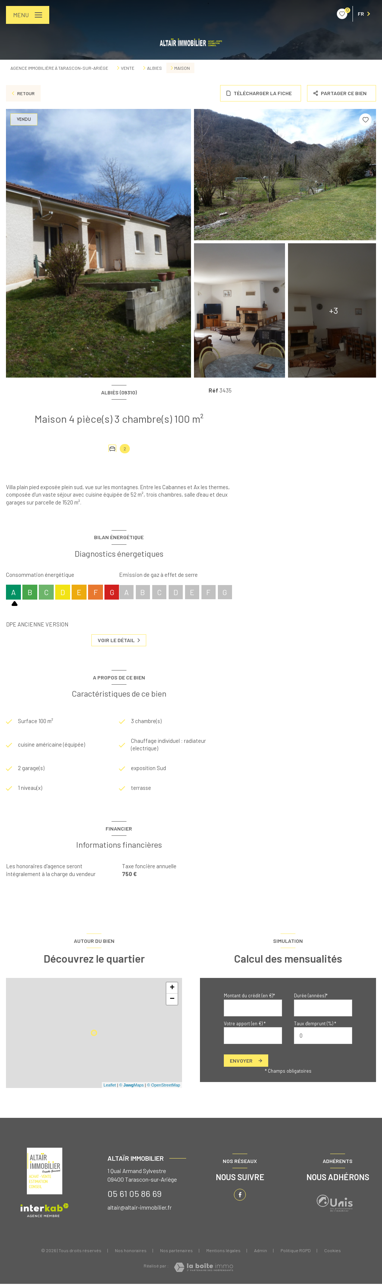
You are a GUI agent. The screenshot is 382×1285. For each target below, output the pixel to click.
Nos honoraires (131, 1251)
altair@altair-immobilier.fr (139, 1207)
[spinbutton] (323, 1036)
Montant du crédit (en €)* (249, 997)
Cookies (332, 1251)
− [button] (172, 1000)
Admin (260, 1251)
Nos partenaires (176, 1251)
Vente (127, 68)
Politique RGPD (296, 1251)
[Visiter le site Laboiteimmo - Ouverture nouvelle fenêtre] (203, 1268)
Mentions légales (223, 1251)
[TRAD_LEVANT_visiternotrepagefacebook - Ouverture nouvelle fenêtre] (240, 1196)
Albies (154, 68)
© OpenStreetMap (163, 1086)
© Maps (131, 1086)
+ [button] (172, 989)
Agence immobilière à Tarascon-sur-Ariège (59, 68)
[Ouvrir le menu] (27, 15)
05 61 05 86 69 (134, 1194)
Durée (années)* (311, 997)
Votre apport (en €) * (245, 1024)
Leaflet (110, 1086)
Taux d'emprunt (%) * (315, 1024)
